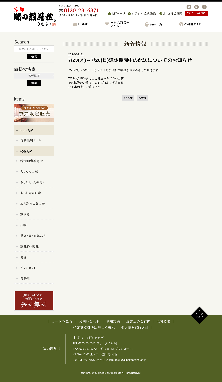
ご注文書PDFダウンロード (115, 348)
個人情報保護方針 (134, 327)
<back (128, 98)
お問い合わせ (89, 321)
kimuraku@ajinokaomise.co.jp (127, 359)
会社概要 (164, 321)
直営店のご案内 (138, 321)
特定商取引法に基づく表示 (94, 327)
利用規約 (113, 321)
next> (142, 98)
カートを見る (62, 321)
